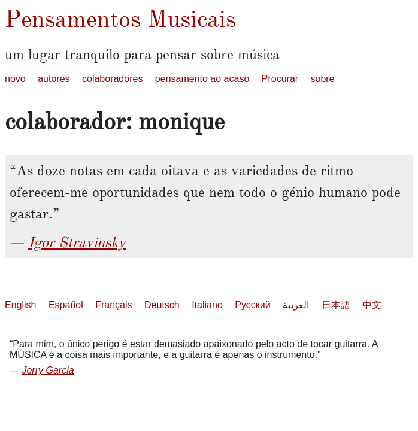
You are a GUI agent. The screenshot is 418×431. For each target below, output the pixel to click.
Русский (252, 305)
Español (66, 305)
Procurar (280, 79)
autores (53, 79)
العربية (296, 305)
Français (113, 305)
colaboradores (112, 79)
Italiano (207, 305)
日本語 (336, 305)
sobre (323, 79)
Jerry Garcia (48, 370)
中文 (371, 305)
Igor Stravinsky (77, 242)
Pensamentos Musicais (120, 19)
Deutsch (162, 305)
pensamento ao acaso (202, 79)
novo (15, 79)
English (20, 305)
